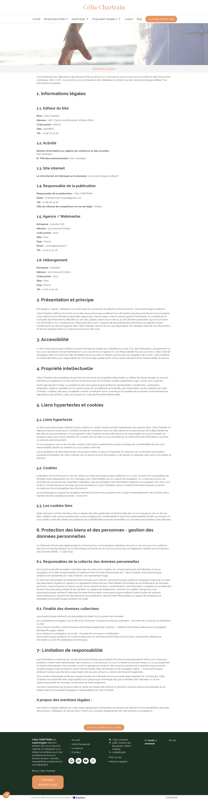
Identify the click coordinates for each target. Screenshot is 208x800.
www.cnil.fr (81, 495)
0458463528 (118, 752)
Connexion (172, 797)
